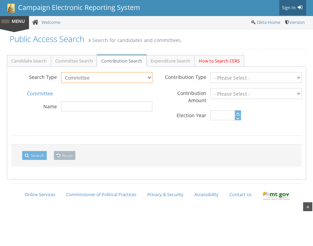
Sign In (292, 7)
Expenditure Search (170, 61)
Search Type (43, 77)
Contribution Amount (191, 97)
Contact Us (240, 194)
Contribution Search (121, 61)
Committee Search (74, 61)
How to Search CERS (219, 61)
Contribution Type (185, 77)
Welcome (51, 22)
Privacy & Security (165, 194)
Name (50, 106)
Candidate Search (29, 61)
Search (34, 155)
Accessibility (206, 194)
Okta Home (268, 22)
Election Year (191, 115)
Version (297, 22)
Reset (65, 155)
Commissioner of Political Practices (101, 194)
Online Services (40, 194)
